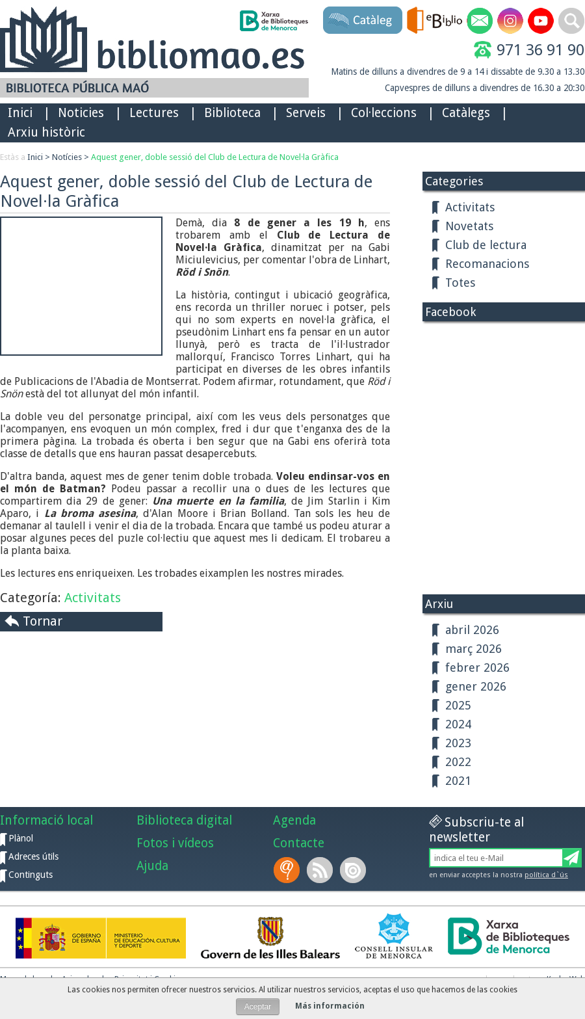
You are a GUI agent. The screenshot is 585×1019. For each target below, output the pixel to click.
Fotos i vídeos (175, 843)
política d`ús (546, 875)
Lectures (154, 112)
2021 (458, 780)
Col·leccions (384, 112)
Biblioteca (232, 112)
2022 (458, 762)
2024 (458, 724)
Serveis (306, 112)
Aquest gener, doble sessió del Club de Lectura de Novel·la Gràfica (215, 157)
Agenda (294, 820)
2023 (458, 743)
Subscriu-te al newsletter (476, 830)
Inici (20, 112)
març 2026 (473, 648)
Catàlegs (466, 112)
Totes (460, 282)
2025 (458, 705)
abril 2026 (472, 630)
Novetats (469, 226)
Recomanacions (487, 264)
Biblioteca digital (184, 820)
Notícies (67, 157)
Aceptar (257, 1006)
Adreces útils (33, 856)
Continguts (30, 874)
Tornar (42, 621)
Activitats (92, 597)
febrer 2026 (477, 667)
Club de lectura (485, 245)
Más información (330, 1006)
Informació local (46, 820)
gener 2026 (475, 686)
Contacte (298, 843)
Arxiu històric (46, 132)
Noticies (81, 112)
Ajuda (152, 865)
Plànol (20, 838)
